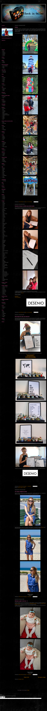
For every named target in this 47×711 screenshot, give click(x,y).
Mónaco (3, 187)
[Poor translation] (3, 697)
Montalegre (4, 245)
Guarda (3, 230)
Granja (3, 228)
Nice (3, 127)
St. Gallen (3, 315)
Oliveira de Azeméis (5, 250)
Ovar (3, 251)
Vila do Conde (4, 276)
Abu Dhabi (3, 96)
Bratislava (3, 105)
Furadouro (3, 224)
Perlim (16, 27)
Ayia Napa (3, 77)
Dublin (3, 300)
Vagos (3, 270)
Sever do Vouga (4, 264)
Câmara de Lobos (4, 286)
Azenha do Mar (4, 208)
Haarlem (3, 144)
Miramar (3, 244)
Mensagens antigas (42, 677)
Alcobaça (3, 203)
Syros (3, 139)
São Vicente (4, 72)
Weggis (3, 316)
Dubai (3, 97)
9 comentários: (29, 674)
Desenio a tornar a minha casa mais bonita (24, 206)
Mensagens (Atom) (21, 679)
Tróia (3, 269)
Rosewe (42, 527)
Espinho (21, 487)
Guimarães (4, 231)
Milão (3, 170)
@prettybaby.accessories (33, 603)
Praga (3, 297)
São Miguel (4, 283)
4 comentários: (29, 486)
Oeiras (3, 249)
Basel (3, 311)
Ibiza (3, 109)
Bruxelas (3, 62)
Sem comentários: (29, 201)
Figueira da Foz (4, 223)
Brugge (3, 61)
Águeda (3, 280)
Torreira (3, 268)
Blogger (28, 690)
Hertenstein (4, 313)
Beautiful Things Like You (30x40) (30, 356)
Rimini (3, 172)
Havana (3, 89)
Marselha (3, 126)
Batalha (3, 209)
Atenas (3, 136)
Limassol (3, 79)
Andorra (3, 58)
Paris (3, 128)
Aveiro (3, 207)
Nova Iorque (4, 123)
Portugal (24, 487)
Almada (3, 204)
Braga (3, 211)
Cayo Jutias (4, 88)
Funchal (3, 287)
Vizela (3, 278)
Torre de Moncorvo (5, 267)
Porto (3, 259)
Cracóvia (3, 196)
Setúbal (3, 263)
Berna (3, 312)
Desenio (33, 207)
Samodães (3, 261)
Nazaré (3, 247)
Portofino (3, 171)
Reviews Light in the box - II (21, 601)
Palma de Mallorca (5, 113)
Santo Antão (4, 71)
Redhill (3, 155)
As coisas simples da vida (21, 491)
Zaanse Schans (4, 146)
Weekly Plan (16, 296)
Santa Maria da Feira (5, 262)
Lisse (3, 145)
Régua (3, 260)
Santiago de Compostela (5, 114)
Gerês (3, 226)
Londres (3, 154)
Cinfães (3, 214)
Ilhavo (3, 232)
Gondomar (3, 227)
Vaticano (3, 319)
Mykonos (3, 137)
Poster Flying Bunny (17, 297)
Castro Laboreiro (4, 213)
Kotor (3, 191)
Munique (3, 55)
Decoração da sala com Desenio (22, 316)
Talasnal (3, 266)
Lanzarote (3, 111)
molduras (21, 445)
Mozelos (3, 246)
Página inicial (26, 677)
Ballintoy (3, 158)
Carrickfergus (4, 161)
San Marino (4, 303)
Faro (3, 222)
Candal (3, 212)
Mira (3, 243)
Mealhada (3, 241)
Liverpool (3, 153)
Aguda (3, 202)
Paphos (3, 81)
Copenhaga (4, 93)
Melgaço (3, 242)
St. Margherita (4, 175)
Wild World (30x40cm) (30, 355)
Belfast (3, 159)
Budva (3, 190)
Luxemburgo (4, 180)
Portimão (3, 258)
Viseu (3, 277)
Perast (3, 192)
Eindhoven (3, 143)
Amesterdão (4, 142)
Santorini (3, 138)
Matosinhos (4, 240)
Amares (3, 205)
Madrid (3, 112)
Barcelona (3, 108)
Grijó (3, 229)
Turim (3, 176)
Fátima (3, 225)
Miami (3, 122)
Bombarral (3, 210)
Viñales (3, 90)
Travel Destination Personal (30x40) (30, 357)
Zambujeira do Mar (5, 279)
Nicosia (3, 80)
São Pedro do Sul (4, 265)
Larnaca (3, 78)
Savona (3, 174)
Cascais (3, 195)
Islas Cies (3, 110)
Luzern (3, 314)
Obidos (3, 248)
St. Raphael (4, 129)
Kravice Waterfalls (4, 65)
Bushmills (3, 160)
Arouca (3, 206)
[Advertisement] (19, 684)
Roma (3, 173)
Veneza (3, 177)
